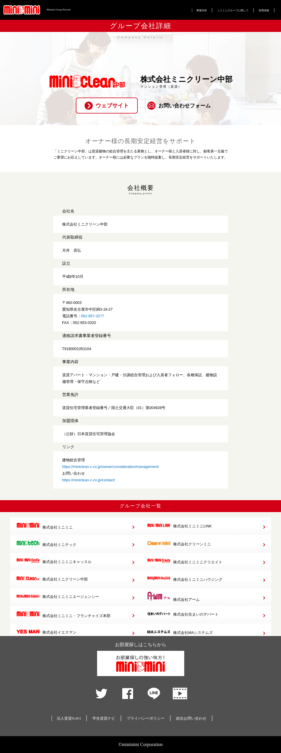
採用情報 (264, 10)
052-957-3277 (92, 316)
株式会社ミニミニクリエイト (184, 574)
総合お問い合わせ (191, 718)
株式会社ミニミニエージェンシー (57, 609)
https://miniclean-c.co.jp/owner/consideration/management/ (110, 466)
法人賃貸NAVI (69, 718)
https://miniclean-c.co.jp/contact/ (88, 480)
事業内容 (201, 10)
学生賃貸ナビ (103, 718)
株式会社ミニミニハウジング (184, 591)
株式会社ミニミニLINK (179, 538)
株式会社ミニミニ (44, 538)
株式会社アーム (173, 609)
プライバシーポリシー (145, 718)
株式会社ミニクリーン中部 (52, 591)
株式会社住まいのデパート (183, 626)
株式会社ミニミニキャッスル (54, 573)
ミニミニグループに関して (232, 10)
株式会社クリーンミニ (179, 556)
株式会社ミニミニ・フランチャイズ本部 (63, 626)
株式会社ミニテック (46, 555)
